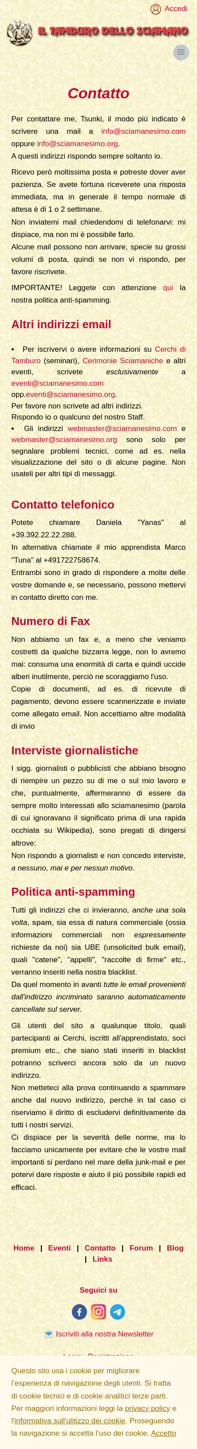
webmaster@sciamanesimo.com (122, 428)
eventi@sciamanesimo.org (70, 394)
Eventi (59, 1248)
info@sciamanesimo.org (77, 144)
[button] (181, 52)
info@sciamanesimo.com (143, 131)
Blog (175, 1248)
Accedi (174, 8)
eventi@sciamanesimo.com (58, 383)
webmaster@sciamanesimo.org (64, 439)
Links (102, 1259)
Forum (141, 1248)
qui (168, 288)
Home (23, 1248)
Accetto (163, 1433)
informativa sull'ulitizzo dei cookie (70, 1421)
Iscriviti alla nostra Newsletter (98, 1334)
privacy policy (147, 1408)
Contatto (100, 1248)
